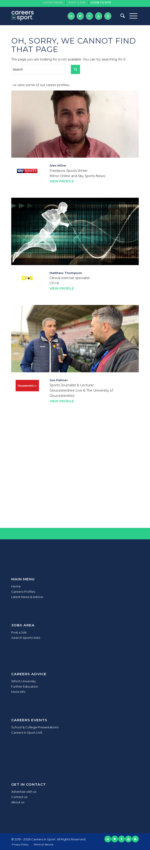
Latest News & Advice (27, 597)
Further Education (24, 686)
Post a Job (19, 632)
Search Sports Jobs (25, 637)
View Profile (62, 181)
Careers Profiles (23, 591)
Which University (23, 681)
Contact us (19, 797)
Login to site (101, 2)
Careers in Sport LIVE (26, 732)
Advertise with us (23, 791)
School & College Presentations (34, 727)
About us (17, 802)
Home (16, 586)
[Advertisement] (75, 477)
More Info (18, 692)
